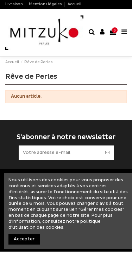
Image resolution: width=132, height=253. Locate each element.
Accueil (74, 4)
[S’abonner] (107, 152)
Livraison (14, 4)
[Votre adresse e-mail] (60, 152)
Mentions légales (45, 4)
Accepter (24, 239)
